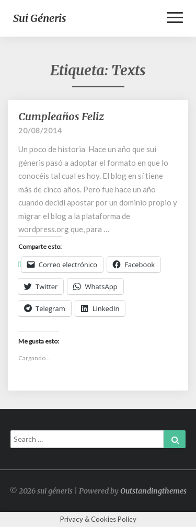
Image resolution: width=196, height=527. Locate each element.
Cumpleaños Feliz (61, 116)
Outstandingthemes (153, 491)
